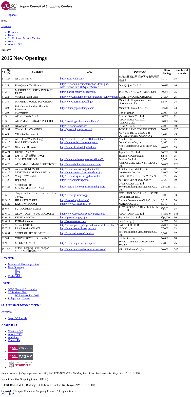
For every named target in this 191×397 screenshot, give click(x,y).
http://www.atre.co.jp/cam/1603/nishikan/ (82, 139)
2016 (17, 270)
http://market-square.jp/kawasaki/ (78, 91)
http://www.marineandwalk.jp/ (76, 101)
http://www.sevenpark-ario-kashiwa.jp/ (81, 172)
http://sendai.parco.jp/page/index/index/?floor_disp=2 (89, 225)
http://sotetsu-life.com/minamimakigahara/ (83, 186)
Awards (12, 41)
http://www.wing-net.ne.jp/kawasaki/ (80, 176)
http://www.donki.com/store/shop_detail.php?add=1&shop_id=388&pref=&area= (84, 85)
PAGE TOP (7, 394)
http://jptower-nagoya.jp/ (73, 217)
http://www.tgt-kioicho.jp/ (74, 195)
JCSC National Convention (22, 289)
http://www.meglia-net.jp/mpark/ (77, 243)
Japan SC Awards (17, 318)
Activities (13, 337)
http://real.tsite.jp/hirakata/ (74, 200)
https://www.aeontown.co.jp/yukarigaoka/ (82, 213)
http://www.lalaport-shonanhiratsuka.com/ (82, 249)
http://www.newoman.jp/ (73, 125)
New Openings (16, 267)
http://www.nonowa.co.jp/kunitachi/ (79, 169)
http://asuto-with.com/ (72, 78)
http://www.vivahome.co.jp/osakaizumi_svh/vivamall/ (89, 96)
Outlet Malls (15, 276)
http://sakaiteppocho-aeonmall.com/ (79, 121)
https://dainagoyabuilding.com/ (77, 108)
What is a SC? (15, 331)
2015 (17, 273)
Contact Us (14, 340)
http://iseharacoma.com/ (73, 221)
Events (11, 35)
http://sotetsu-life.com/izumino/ (77, 233)
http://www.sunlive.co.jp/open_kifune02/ (82, 159)
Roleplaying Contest (19, 298)
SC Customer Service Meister (24, 38)
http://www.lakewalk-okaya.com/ (78, 228)
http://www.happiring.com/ (74, 179)
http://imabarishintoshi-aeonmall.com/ (80, 164)
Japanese (13, 14)
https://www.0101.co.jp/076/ (75, 203)
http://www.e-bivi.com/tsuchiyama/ (79, 142)
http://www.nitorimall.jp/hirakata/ (78, 147)
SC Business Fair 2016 (27, 295)
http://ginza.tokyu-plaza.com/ (76, 129)
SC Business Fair (17, 292)
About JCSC (15, 44)
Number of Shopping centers (23, 264)
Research (13, 32)
